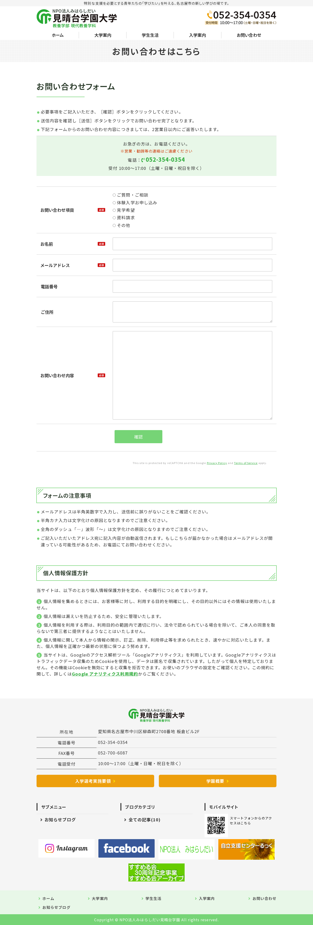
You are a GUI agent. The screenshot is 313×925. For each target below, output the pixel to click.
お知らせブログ (60, 819)
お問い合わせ (249, 35)
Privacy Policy (217, 463)
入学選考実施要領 (93, 781)
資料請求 (124, 217)
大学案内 (102, 35)
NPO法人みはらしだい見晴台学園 (149, 919)
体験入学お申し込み (135, 202)
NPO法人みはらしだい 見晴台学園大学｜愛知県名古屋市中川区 (77, 18)
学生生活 (150, 35)
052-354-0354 (165, 159)
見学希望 (124, 210)
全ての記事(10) (145, 819)
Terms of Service (245, 463)
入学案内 (197, 35)
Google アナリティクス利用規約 (105, 674)
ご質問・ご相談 (130, 195)
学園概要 (215, 781)
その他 (121, 225)
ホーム (58, 35)
